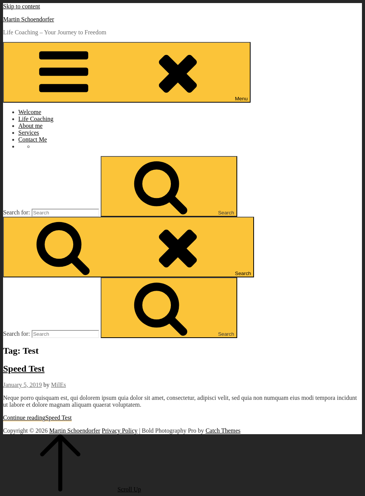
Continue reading (37, 417)
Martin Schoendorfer (28, 19)
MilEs (58, 385)
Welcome (29, 112)
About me (30, 125)
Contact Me (32, 139)
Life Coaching (35, 119)
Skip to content (21, 6)
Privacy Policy (120, 430)
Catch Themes (223, 430)
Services (28, 132)
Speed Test (24, 369)
